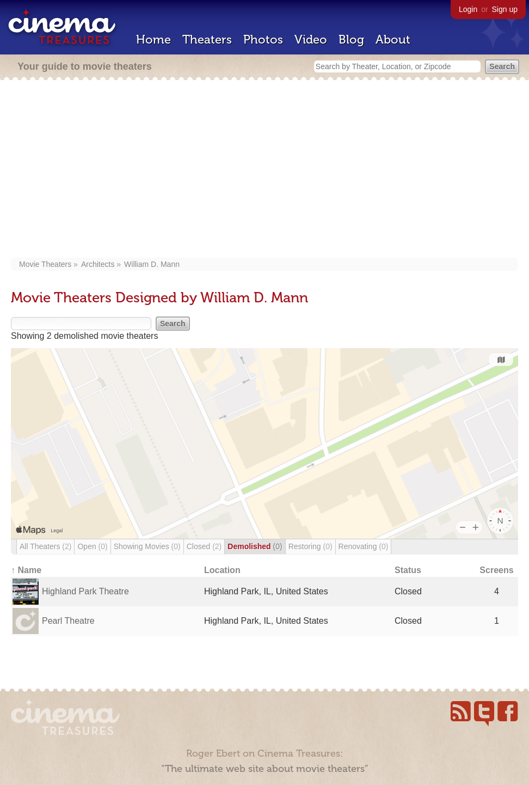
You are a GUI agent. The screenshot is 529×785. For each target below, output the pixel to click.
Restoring (310, 546)
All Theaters (45, 546)
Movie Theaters (45, 264)
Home (153, 39)
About (393, 39)
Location (222, 570)
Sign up (505, 9)
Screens (496, 570)
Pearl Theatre (68, 620)
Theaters (207, 39)
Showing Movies (147, 546)
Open (92, 546)
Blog (351, 39)
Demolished (254, 546)
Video (310, 39)
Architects (97, 264)
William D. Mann (152, 264)
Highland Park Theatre (85, 591)
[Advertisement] (264, 170)
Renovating (364, 546)
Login (468, 9)
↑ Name (26, 570)
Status (408, 570)
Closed (204, 546)
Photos (263, 39)
